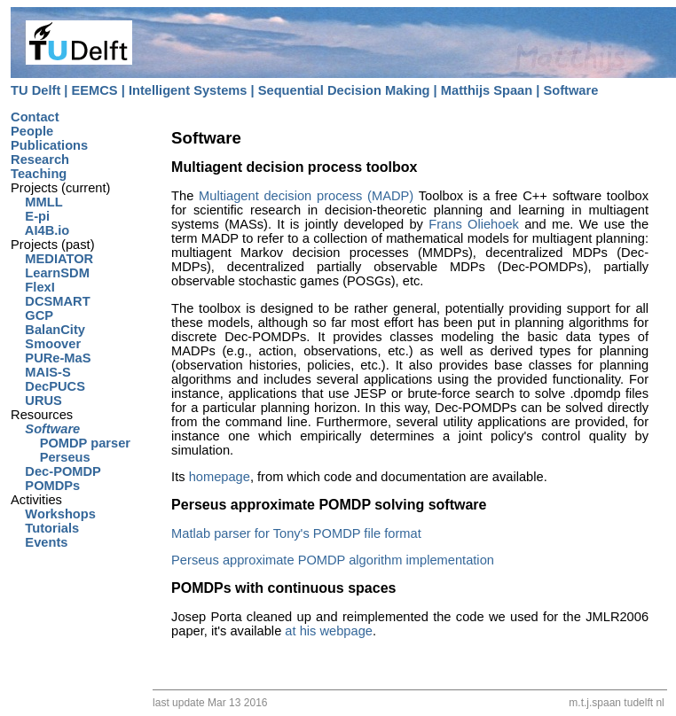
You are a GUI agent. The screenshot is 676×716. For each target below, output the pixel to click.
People (32, 131)
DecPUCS (48, 386)
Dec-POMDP (56, 471)
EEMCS (95, 90)
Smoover (46, 344)
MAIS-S (41, 372)
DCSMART (50, 301)
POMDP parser (70, 443)
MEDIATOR (52, 259)
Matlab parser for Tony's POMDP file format (296, 533)
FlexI (33, 287)
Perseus (50, 457)
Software (570, 90)
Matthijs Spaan (486, 90)
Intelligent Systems (188, 90)
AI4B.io (40, 230)
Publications (49, 145)
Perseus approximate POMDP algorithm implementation (332, 560)
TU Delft (35, 90)
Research (40, 159)
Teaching (39, 174)
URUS (36, 400)
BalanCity (48, 330)
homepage (219, 477)
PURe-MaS (50, 358)
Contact (35, 117)
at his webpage (329, 631)
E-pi (30, 216)
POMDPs (45, 486)
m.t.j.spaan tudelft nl (618, 703)
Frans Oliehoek (473, 224)
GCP (32, 315)
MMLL (37, 202)
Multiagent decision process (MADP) (306, 196)
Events (39, 542)
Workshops (53, 514)
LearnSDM (50, 273)
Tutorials (45, 528)
